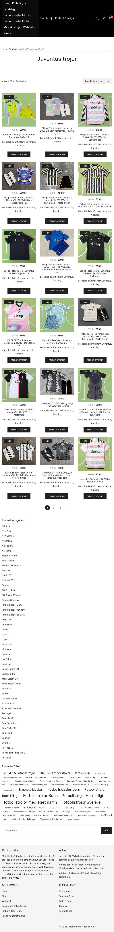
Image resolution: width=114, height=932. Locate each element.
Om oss (63, 906)
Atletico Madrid (10, 555)
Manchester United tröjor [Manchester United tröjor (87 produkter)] (24, 812)
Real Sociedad (9, 723)
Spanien (6, 738)
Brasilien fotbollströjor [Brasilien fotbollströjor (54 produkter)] (101, 785)
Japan (5, 639)
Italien (5, 634)
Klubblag (19, 3)
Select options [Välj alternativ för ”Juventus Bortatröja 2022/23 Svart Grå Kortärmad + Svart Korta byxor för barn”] (57, 496)
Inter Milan (7, 624)
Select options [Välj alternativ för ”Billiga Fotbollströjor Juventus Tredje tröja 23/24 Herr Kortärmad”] (95, 291)
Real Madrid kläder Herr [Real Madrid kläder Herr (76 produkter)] (63, 815)
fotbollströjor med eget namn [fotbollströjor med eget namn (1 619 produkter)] (30, 802)
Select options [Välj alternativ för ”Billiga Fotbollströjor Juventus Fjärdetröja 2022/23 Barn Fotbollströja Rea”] (19, 221)
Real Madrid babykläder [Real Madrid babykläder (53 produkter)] (83, 812)
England (6, 585)
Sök (107, 831)
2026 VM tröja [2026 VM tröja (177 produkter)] (82, 773)
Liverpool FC (8, 674)
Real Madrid (8, 718)
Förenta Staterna (10, 600)
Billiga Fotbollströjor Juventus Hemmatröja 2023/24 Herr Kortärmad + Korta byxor (57, 200)
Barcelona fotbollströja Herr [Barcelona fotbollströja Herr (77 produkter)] (51, 781)
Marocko (6, 688)
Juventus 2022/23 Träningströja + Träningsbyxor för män (57, 404)
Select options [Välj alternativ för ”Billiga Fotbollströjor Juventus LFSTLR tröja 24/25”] (19, 291)
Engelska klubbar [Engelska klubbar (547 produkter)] (30, 789)
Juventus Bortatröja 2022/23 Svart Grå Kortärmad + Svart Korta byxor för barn (57, 475)
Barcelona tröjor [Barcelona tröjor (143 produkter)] (81, 784)
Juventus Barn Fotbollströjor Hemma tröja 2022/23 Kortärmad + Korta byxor (19, 475)
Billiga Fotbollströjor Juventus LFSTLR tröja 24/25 (19, 272)
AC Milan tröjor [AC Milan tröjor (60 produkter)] (99, 773)
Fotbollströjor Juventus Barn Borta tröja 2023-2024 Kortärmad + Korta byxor (95, 336)
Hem (6, 3)
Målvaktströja (12, 27)
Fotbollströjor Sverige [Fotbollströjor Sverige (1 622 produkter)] (81, 802)
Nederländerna (9, 698)
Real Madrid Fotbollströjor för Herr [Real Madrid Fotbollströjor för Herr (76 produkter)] (35, 815)
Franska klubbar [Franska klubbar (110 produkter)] (11, 808)
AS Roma (6, 550)
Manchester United (11, 683)
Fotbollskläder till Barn (18, 15)
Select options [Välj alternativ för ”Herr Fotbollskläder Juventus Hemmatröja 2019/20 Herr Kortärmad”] (19, 429)
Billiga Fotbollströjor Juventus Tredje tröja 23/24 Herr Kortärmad (95, 273)
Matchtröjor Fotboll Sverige (57, 18)
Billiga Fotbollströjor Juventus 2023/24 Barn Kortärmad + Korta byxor (57, 131)
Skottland (7, 733)
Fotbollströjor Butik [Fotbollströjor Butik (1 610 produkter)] (40, 795)
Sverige (6, 742)
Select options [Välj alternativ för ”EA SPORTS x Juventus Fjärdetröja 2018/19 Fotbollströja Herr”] (19, 360)
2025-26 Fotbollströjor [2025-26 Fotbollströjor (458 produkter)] (54, 773)
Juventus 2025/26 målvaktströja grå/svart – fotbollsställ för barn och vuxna (94, 412)
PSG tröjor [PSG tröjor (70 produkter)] (66, 812)
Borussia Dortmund (12, 565)
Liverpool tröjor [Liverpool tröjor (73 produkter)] (69, 808)
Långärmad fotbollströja (14, 906)
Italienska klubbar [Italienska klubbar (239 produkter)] (34, 807)
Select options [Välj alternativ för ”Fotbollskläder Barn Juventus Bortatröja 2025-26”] (57, 360)
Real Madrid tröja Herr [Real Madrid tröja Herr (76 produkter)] (87, 815)
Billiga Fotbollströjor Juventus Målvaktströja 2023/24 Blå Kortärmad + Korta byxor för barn (57, 268)
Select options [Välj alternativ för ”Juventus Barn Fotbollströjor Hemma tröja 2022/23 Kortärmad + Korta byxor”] (19, 496)
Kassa (7, 33)
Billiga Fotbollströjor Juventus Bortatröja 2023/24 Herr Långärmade (95, 137)
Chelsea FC (7, 580)
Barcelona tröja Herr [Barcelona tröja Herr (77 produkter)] (60, 785)
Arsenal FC (7, 545)
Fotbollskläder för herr (17, 21)
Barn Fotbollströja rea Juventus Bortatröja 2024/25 (19, 135)
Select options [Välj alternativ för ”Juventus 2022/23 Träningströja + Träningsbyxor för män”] (57, 429)
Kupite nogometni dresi (13, 915)
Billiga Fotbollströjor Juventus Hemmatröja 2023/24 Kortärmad (95, 205)
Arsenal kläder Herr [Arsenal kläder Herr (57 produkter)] (57, 777)
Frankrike (6, 619)
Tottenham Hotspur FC (13, 752)
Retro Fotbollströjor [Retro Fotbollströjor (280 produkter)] (24, 819)
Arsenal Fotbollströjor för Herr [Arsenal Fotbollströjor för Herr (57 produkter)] (36, 777)
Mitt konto (64, 891)
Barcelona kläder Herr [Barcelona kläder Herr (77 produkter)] (19, 785)
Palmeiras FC (8, 703)
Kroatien (6, 654)
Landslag (11, 9)
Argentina (7, 540)
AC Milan (6, 526)
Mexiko (5, 693)
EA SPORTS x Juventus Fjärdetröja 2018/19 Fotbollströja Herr (19, 343)
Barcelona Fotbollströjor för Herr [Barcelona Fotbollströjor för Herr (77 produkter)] (80, 781)
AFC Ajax (6, 531)
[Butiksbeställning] (97, 81)
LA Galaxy (7, 659)
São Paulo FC (9, 728)
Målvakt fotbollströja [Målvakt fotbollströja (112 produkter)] (48, 811)
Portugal (6, 713)
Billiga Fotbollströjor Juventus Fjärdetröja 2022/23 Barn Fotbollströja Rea (19, 200)
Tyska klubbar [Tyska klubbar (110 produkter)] (73, 819)
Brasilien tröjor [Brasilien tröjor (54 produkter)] (9, 790)
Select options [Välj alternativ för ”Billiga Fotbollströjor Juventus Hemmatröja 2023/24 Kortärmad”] (95, 221)
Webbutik (29, 27)
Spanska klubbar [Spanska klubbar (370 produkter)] (51, 819)
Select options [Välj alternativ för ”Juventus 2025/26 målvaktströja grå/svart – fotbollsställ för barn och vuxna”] (95, 429)
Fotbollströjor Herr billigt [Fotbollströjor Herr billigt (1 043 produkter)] (82, 795)
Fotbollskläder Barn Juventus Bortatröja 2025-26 (57, 341)
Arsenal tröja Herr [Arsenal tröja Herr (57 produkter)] (75, 777)
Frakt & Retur (65, 901)
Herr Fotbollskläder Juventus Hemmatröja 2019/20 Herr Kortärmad (19, 412)
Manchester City (10, 678)
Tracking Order (66, 896)
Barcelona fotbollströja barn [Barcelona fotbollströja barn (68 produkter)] (25, 781)
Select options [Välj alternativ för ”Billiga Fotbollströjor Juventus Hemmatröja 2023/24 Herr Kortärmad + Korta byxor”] (57, 221)
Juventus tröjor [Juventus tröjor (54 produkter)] (54, 808)
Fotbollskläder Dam (12, 604)
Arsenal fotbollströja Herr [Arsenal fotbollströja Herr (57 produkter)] (12, 777)
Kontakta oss (65, 911)
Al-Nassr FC (8, 536)
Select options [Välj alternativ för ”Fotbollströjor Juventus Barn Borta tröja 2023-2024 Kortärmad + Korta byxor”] (95, 360)
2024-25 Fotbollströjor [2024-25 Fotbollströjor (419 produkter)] (19, 773)
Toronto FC (7, 747)
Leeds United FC (10, 669)
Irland (5, 629)
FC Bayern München (12, 595)
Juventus (30, 142)
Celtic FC (6, 575)
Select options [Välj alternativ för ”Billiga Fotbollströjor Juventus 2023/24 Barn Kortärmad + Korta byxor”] (57, 154)
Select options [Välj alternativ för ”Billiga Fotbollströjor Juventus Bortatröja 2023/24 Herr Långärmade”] (95, 154)
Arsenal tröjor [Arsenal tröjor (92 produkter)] (90, 777)
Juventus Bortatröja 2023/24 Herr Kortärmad (95, 480)
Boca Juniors (8, 560)
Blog (4, 896)
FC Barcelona (9, 590)
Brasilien (6, 570)
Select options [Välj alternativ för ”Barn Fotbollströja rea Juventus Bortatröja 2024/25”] (19, 154)
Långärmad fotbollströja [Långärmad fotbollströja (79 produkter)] (89, 808)
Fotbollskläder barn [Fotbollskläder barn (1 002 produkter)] (63, 789)
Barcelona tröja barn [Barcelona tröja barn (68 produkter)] (39, 785)
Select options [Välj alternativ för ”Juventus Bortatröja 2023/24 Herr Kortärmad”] (95, 496)
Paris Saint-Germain (12, 708)
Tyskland (6, 757)
